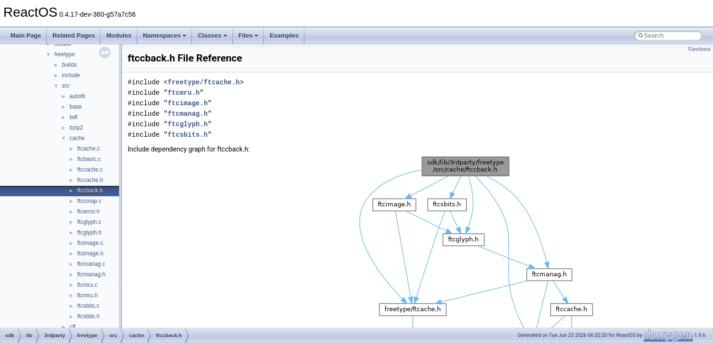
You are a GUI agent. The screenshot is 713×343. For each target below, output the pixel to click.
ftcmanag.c (91, 264)
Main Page (25, 35)
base (76, 106)
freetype (64, 54)
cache (77, 138)
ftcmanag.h (91, 274)
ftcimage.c (90, 243)
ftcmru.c (87, 285)
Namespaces (165, 35)
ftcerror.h (88, 211)
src (66, 85)
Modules (118, 35)
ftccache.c (90, 169)
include (71, 75)
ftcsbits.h (88, 316)
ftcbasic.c (89, 159)
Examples (284, 35)
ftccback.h (90, 190)
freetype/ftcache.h (204, 82)
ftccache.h (90, 180)
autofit (77, 96)
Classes (212, 35)
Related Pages (73, 35)
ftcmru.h (87, 295)
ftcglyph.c (89, 222)
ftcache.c (88, 148)
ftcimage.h (90, 253)
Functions (699, 49)
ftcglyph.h (89, 232)
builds (69, 64)
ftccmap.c (89, 201)
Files (249, 35)
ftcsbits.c (88, 306)
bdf (74, 117)
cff (72, 326)
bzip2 (76, 127)
